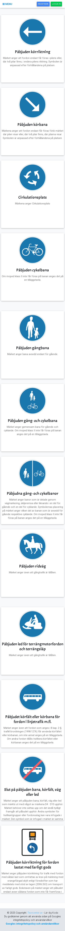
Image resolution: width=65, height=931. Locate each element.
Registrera (44, 4)
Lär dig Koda (51, 912)
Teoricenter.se (35, 912)
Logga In (57, 4)
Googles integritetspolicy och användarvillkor (32, 923)
